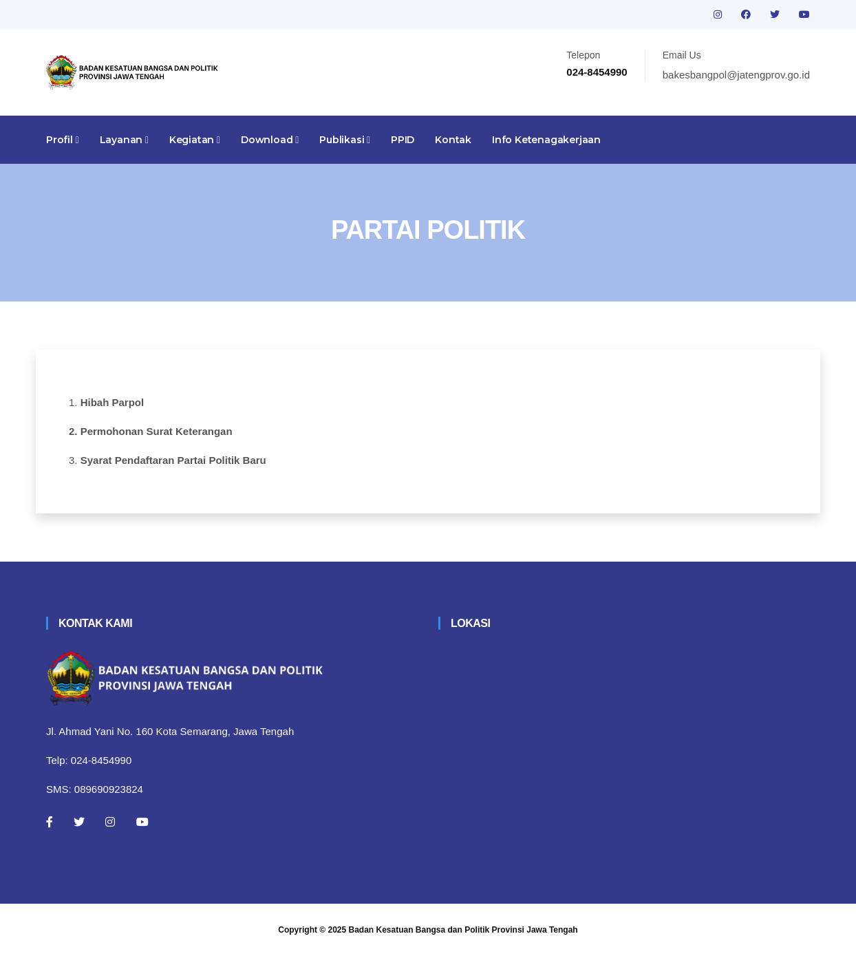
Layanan (124, 140)
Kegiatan (194, 140)
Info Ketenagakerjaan (546, 140)
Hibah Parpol (113, 402)
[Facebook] (49, 821)
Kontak (453, 140)
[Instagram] (110, 821)
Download (270, 140)
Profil (62, 140)
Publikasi (344, 140)
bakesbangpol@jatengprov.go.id (736, 75)
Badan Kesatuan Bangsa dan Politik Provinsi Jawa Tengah (463, 930)
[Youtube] (142, 821)
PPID (402, 140)
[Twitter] (79, 821)
